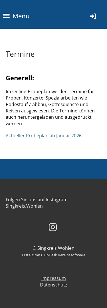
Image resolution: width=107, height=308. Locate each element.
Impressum (53, 278)
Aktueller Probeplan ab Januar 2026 (44, 135)
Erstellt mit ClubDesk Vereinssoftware (53, 255)
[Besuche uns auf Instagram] (53, 227)
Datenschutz (53, 285)
